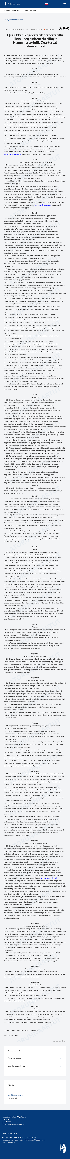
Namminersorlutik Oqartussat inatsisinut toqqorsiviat (23, 1140)
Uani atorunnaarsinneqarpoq (35, 1066)
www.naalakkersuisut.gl (12, 154)
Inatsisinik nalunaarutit (12, 10)
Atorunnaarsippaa (35, 1058)
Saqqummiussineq (30, 10)
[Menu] (64, 4)
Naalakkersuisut (8, 1142)
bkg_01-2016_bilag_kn (15, 1095)
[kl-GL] (46, 4)
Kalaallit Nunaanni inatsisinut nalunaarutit (19, 1137)
